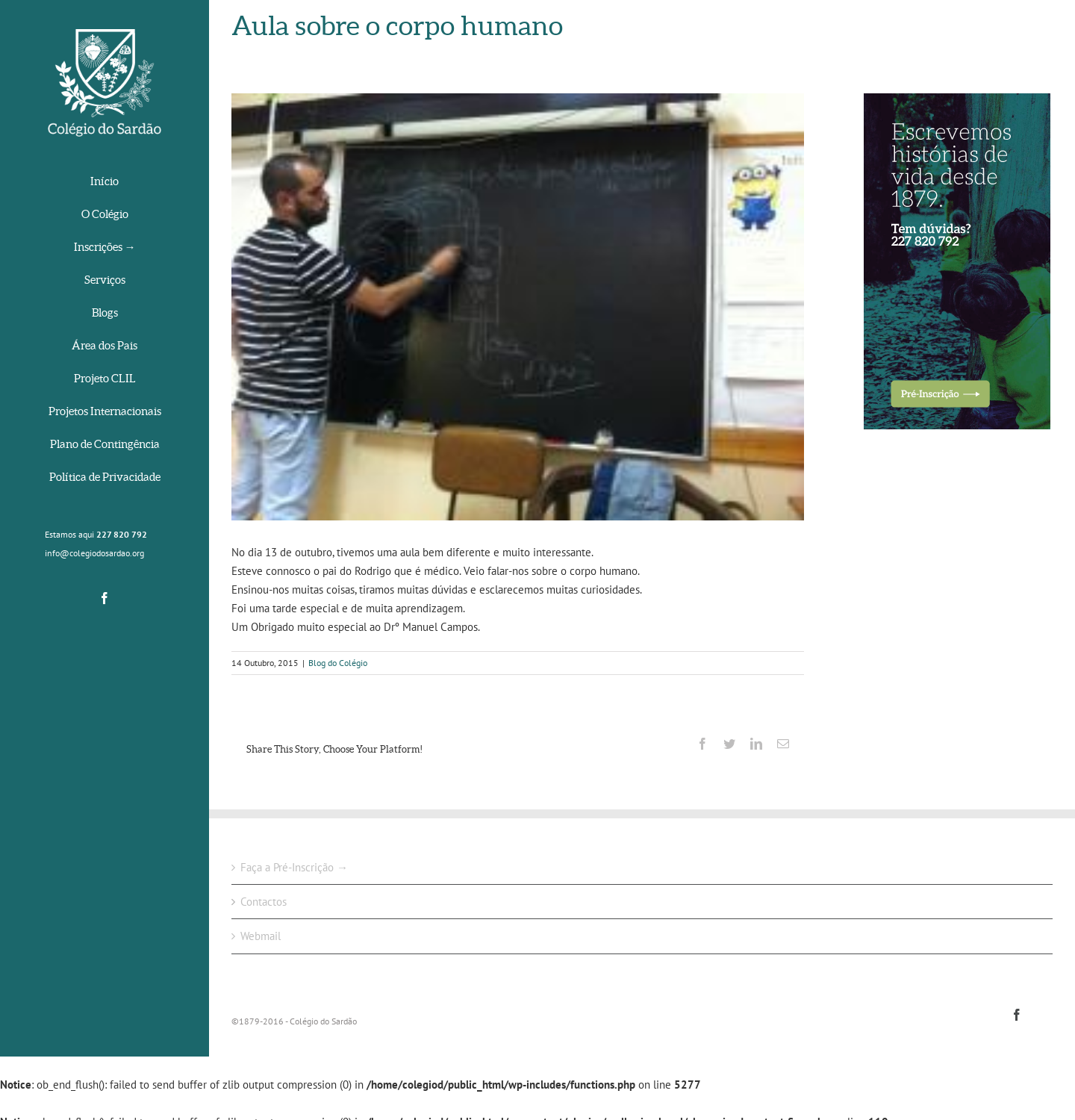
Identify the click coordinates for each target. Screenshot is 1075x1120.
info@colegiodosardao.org (94, 553)
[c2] (517, 306)
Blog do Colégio (337, 662)
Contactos (263, 902)
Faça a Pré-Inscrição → (294, 867)
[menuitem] (104, 182)
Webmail (260, 936)
